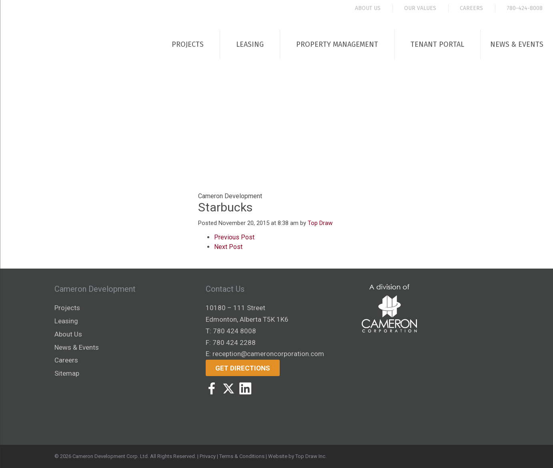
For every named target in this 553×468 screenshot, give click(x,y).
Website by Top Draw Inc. (297, 456)
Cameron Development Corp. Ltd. (110, 456)
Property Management (337, 44)
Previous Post (234, 237)
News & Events (516, 44)
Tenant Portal (437, 44)
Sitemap (66, 373)
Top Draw (320, 223)
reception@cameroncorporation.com (268, 354)
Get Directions (242, 368)
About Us (368, 8)
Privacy (208, 456)
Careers (471, 8)
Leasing (250, 44)
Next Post (228, 247)
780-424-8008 (525, 8)
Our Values (420, 8)
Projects (188, 44)
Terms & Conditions (241, 456)
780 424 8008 (234, 331)
